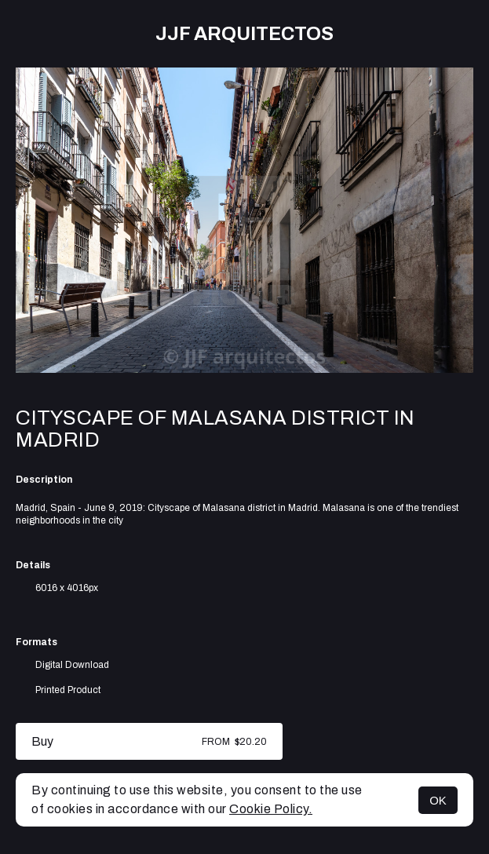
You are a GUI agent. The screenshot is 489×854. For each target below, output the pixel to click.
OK (438, 800)
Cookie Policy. (270, 809)
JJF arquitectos (244, 34)
